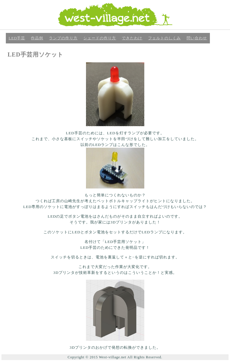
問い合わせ (197, 38)
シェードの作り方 (99, 38)
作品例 (37, 38)
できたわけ (132, 38)
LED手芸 (17, 38)
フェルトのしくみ (164, 38)
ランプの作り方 (63, 38)
